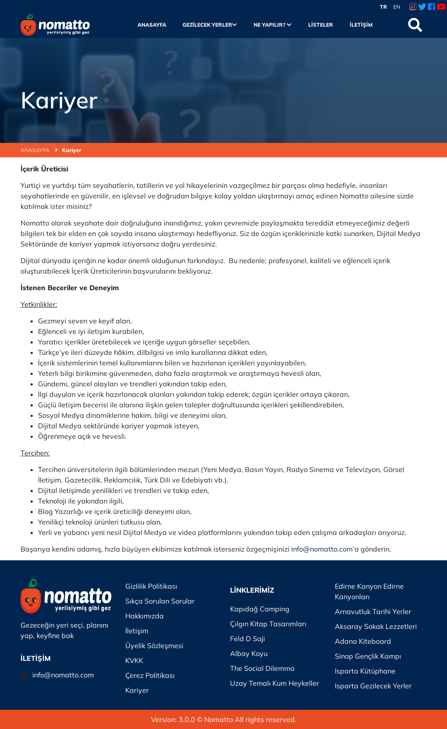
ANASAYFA (39, 149)
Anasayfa (152, 24)
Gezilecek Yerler (209, 24)
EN (396, 6)
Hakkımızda (144, 615)
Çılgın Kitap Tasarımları (268, 623)
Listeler (320, 24)
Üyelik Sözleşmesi (154, 645)
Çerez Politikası (150, 675)
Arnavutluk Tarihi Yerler (373, 611)
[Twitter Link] (422, 7)
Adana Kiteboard (363, 641)
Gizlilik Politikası (151, 586)
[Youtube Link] (441, 7)
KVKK (134, 660)
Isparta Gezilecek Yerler (373, 685)
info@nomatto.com (63, 674)
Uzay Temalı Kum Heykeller (274, 683)
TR (383, 6)
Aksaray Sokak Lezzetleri (376, 626)
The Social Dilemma (262, 668)
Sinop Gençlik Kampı (368, 656)
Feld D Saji (247, 638)
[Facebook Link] (431, 7)
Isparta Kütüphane (365, 671)
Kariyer (71, 149)
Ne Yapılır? (273, 24)
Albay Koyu (249, 653)
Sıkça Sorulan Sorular (160, 601)
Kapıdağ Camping (259, 608)
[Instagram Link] (412, 7)
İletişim (361, 24)
